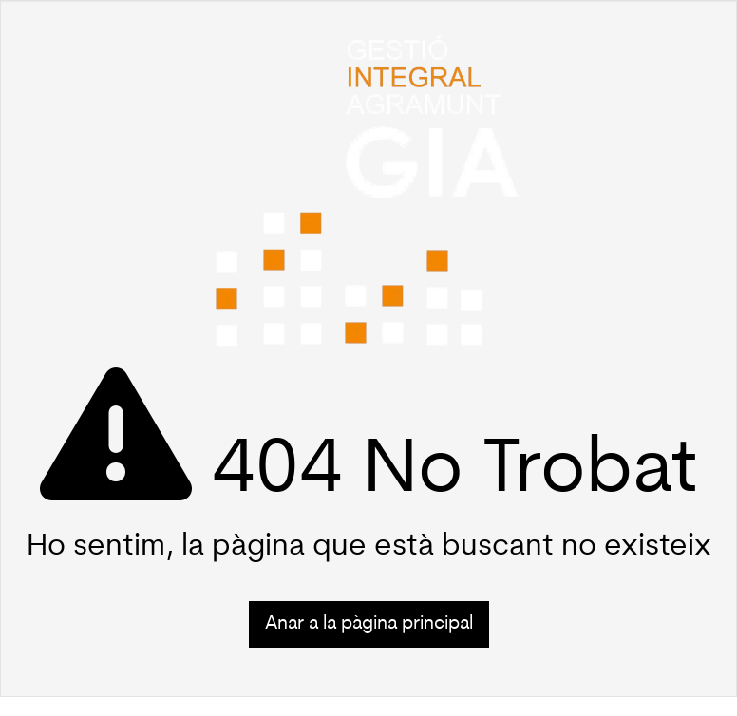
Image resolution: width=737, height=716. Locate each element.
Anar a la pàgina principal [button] (369, 623)
